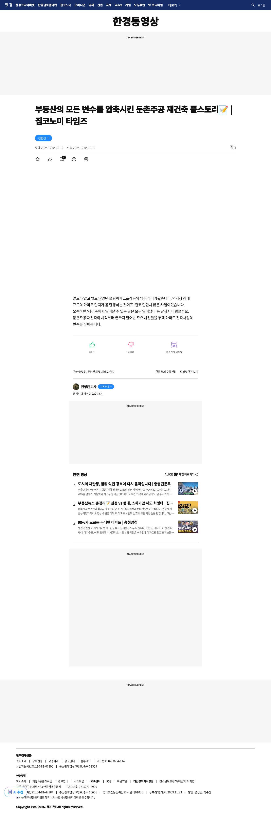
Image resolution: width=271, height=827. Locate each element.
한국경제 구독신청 (166, 372)
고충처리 (53, 761)
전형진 (42, 138)
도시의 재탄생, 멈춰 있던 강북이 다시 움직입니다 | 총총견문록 (124, 483)
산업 (100, 5)
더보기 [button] (172, 5)
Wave (118, 5)
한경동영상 (135, 21)
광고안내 (70, 761)
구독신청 (37, 761)
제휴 (34, 781)
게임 (128, 5)
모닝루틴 (139, 5)
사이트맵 (79, 781)
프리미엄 (157, 5)
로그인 (261, 5)
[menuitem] (38, 159)
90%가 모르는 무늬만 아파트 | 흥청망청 (107, 522)
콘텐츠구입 (45, 781)
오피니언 (79, 5)
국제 (108, 5)
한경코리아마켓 (25, 5)
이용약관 (122, 781)
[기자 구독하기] (48, 138)
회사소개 (21, 761)
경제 (91, 5)
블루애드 (86, 761)
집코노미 (65, 5)
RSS (108, 781)
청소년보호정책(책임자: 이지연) (177, 781)
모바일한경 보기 (189, 372)
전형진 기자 (88, 386)
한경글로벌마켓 (47, 5)
